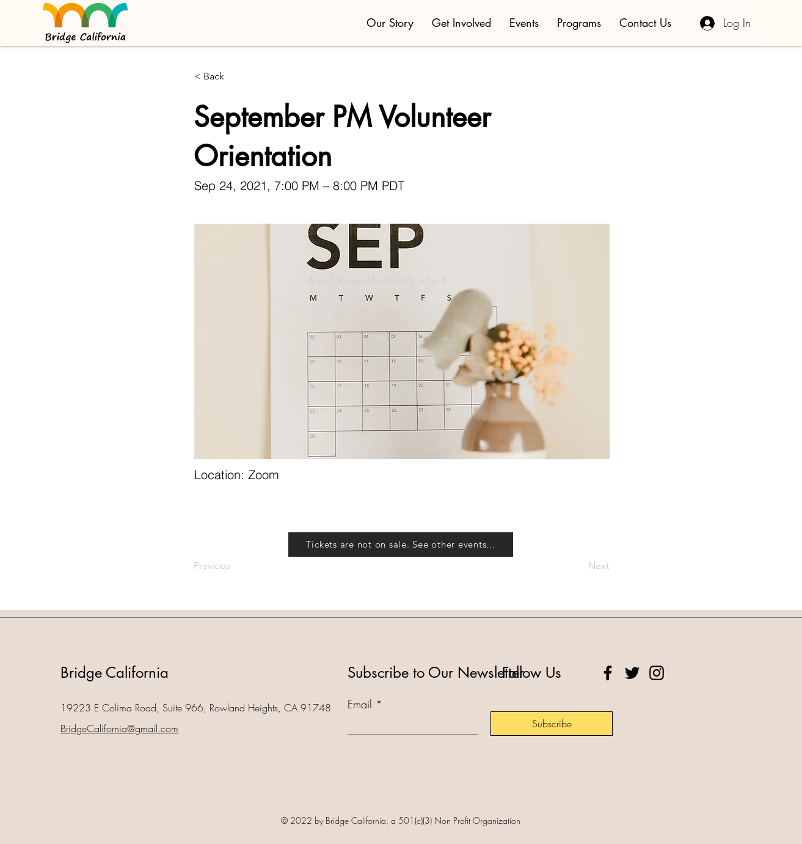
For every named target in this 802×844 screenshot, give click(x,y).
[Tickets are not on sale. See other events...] (400, 544)
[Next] (578, 566)
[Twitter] (632, 673)
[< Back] (234, 76)
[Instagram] (656, 673)
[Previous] (234, 566)
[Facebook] (608, 673)
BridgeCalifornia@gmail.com (119, 728)
